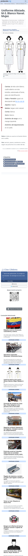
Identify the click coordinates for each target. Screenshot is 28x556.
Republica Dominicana (11, 165)
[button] (14, 54)
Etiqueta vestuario (10, 159)
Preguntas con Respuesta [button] (14, 309)
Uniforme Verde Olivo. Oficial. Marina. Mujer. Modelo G (13, 551)
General (20, 161)
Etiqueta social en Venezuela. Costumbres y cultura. (13, 330)
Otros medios (20, 163)
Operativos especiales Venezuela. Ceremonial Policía (13, 355)
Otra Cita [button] (14, 284)
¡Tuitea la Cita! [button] (14, 286)
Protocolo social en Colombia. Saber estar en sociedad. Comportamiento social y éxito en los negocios (13, 454)
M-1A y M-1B (19, 101)
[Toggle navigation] (25, 1)
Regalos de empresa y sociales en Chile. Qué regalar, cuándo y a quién (14, 477)
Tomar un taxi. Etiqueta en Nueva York (12, 501)
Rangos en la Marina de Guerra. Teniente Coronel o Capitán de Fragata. (13, 527)
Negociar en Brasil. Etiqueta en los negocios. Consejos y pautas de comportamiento (13, 429)
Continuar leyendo (14, 340)
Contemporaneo (9, 163)
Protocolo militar (10, 161)
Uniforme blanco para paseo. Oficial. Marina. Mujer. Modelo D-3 (14, 381)
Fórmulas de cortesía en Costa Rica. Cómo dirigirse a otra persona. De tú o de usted (13, 405)
